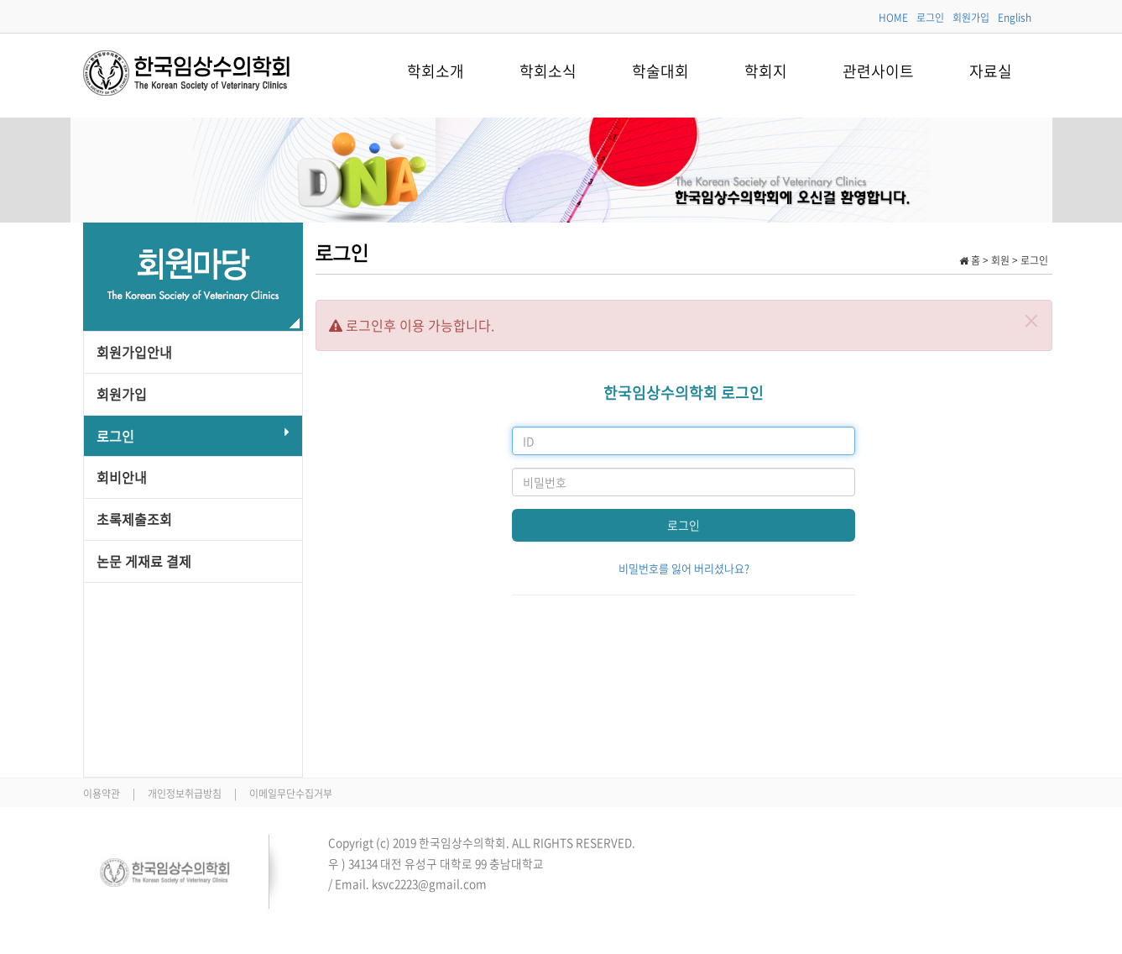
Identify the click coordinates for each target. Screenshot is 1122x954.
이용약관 (103, 793)
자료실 (990, 71)
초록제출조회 (134, 519)
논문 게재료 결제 (144, 561)
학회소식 (548, 71)
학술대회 (660, 71)
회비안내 (122, 477)
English (1014, 17)
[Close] (1031, 320)
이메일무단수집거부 (290, 793)
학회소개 (435, 71)
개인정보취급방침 (186, 793)
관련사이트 (878, 71)
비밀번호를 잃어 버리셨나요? (683, 568)
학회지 (765, 71)
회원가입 (970, 17)
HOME (893, 17)
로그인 (930, 17)
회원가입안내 (134, 352)
